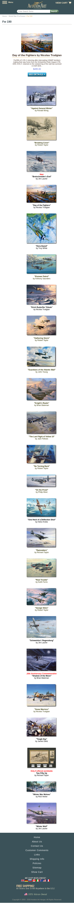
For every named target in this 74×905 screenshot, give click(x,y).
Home (4, 16)
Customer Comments (37, 850)
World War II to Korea (17, 16)
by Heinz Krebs (42, 521)
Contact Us (37, 846)
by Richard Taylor (42, 773)
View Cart (61, 3)
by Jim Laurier (42, 176)
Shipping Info (37, 859)
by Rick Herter (41, 795)
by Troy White (42, 247)
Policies (37, 863)
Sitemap (36, 867)
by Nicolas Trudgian (41, 206)
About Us (37, 841)
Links (37, 854)
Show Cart (37, 872)
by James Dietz (41, 740)
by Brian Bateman (41, 676)
